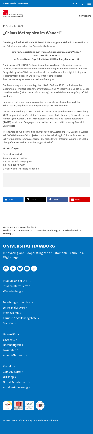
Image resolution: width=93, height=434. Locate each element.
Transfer (8, 323)
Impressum (23, 230)
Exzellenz (9, 340)
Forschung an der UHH (17, 302)
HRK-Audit (27, 404)
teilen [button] (11, 199)
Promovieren (11, 313)
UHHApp (8, 377)
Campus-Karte (12, 372)
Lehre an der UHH (14, 307)
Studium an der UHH (16, 281)
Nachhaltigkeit (12, 345)
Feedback (8, 230)
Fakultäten (9, 350)
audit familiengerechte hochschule (7, 405)
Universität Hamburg (15, 3)
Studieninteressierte (15, 286)
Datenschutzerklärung (46, 230)
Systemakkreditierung (40, 402)
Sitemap (7, 233)
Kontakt (7, 366)
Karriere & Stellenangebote (20, 318)
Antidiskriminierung (15, 387)
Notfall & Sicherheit (15, 382)
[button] (73, 3)
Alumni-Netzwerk (14, 355)
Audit (16, 402)
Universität (10, 334)
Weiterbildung (12, 291)
